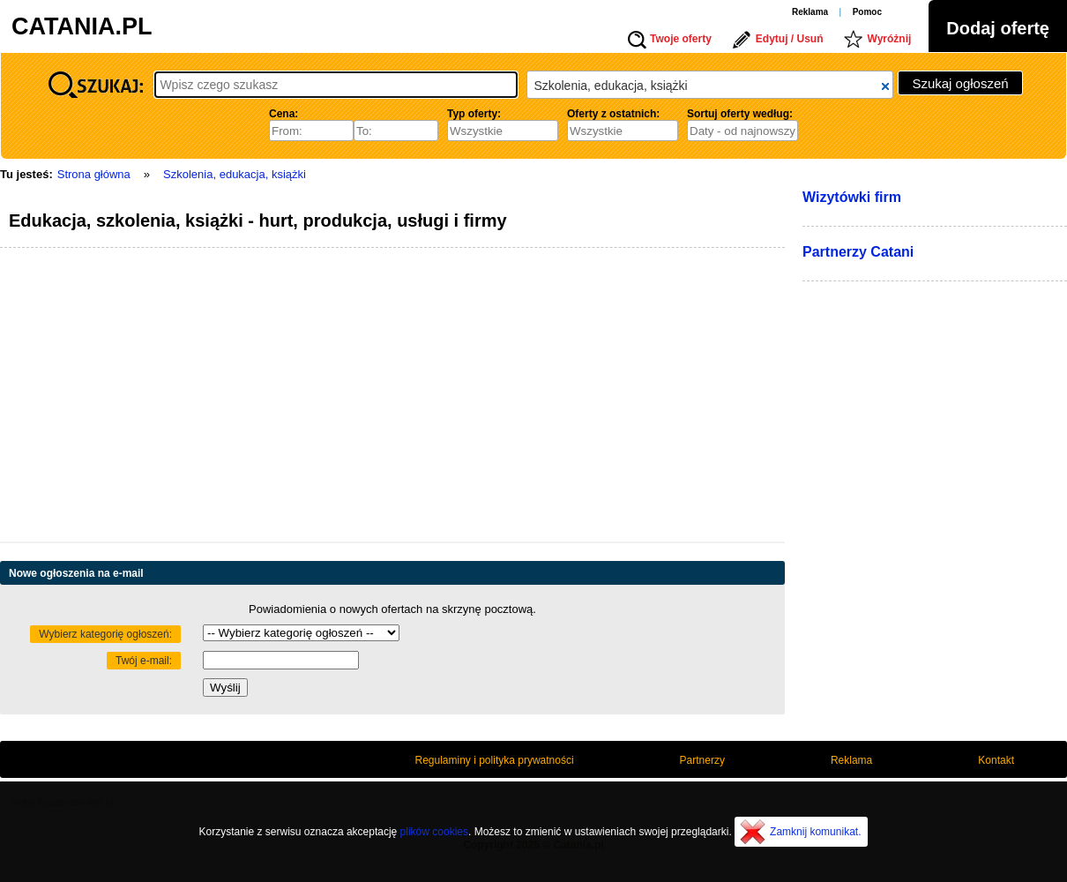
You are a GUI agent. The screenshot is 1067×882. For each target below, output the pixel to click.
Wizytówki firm (851, 197)
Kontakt (996, 760)
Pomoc (867, 12)
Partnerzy (702, 760)
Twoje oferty (681, 39)
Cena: (283, 114)
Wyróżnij (890, 39)
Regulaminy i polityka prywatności (494, 760)
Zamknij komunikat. (815, 832)
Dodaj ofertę (997, 28)
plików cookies (434, 832)
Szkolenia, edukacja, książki (234, 174)
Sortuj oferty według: (740, 114)
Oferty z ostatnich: (613, 114)
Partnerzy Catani (858, 251)
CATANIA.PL (81, 26)
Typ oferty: (474, 114)
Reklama (810, 12)
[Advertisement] (279, 397)
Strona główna (94, 174)
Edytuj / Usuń (790, 39)
